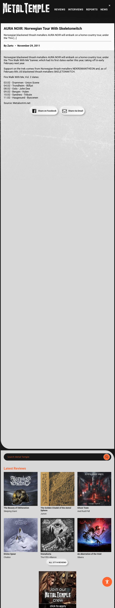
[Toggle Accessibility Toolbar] (107, 582)
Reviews (59, 9)
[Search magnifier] (106, 457)
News (104, 9)
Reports (91, 9)
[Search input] (54, 457)
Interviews (75, 9)
